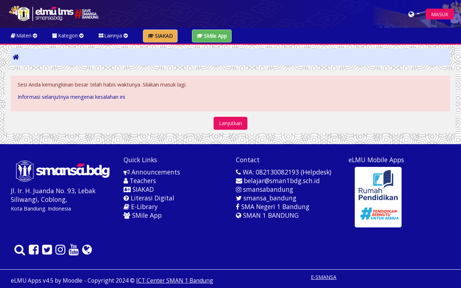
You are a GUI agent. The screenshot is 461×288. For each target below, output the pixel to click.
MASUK (439, 14)
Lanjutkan (230, 123)
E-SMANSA (323, 277)
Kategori (68, 35)
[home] (53, 13)
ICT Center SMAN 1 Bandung (174, 280)
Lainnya (114, 35)
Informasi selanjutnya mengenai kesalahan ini (71, 96)
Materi (24, 35)
